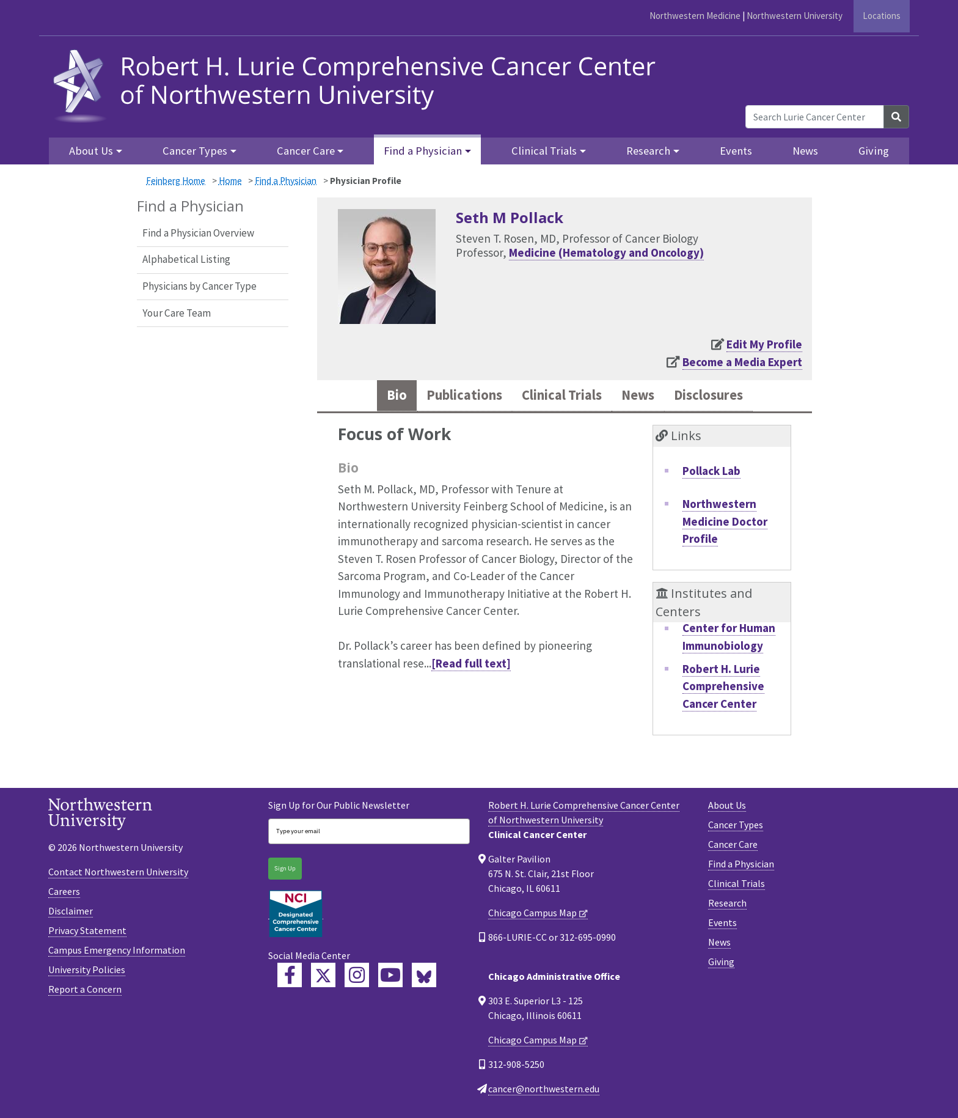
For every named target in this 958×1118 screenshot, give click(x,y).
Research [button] (648, 151)
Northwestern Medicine (694, 15)
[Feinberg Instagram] (357, 977)
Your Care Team (176, 313)
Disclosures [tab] (722, 396)
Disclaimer (70, 913)
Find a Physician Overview (198, 233)
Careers (64, 893)
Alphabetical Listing (186, 259)
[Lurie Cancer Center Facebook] (289, 977)
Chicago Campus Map (532, 915)
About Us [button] (91, 151)
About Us (727, 807)
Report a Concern (85, 991)
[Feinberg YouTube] (390, 977)
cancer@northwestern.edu (543, 1091)
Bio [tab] (379, 396)
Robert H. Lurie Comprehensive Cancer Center (723, 688)
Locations (882, 15)
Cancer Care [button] (306, 151)
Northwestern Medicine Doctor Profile (724, 523)
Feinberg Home (175, 180)
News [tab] (645, 396)
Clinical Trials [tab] (561, 396)
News (805, 151)
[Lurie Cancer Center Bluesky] (424, 977)
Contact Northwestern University (118, 873)
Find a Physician (285, 180)
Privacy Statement (87, 932)
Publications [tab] (452, 396)
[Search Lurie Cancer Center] (814, 116)
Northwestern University (795, 15)
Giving (873, 151)
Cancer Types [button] (195, 151)
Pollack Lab (711, 472)
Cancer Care (733, 846)
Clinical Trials (736, 886)
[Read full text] (471, 665)
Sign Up (285, 871)
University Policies (86, 971)
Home (230, 180)
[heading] (358, 84)
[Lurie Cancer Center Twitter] (323, 977)
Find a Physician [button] (423, 151)
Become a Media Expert (742, 362)
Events (736, 151)
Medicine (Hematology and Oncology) (606, 252)
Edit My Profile (764, 344)
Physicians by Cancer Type (199, 286)
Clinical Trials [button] (544, 151)
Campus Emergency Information (116, 952)
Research (727, 905)
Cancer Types (735, 827)
